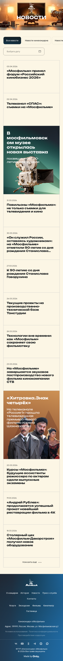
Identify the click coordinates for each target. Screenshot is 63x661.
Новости (36, 593)
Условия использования (16, 631)
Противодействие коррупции (31, 635)
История (25, 593)
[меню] (6, 5)
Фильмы (36, 605)
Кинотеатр (48, 605)
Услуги (12, 605)
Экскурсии (24, 605)
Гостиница (31, 611)
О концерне (12, 593)
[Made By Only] (31, 656)
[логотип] (31, 5)
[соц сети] (15, 643)
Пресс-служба (49, 593)
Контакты (31, 598)
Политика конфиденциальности (43, 631)
